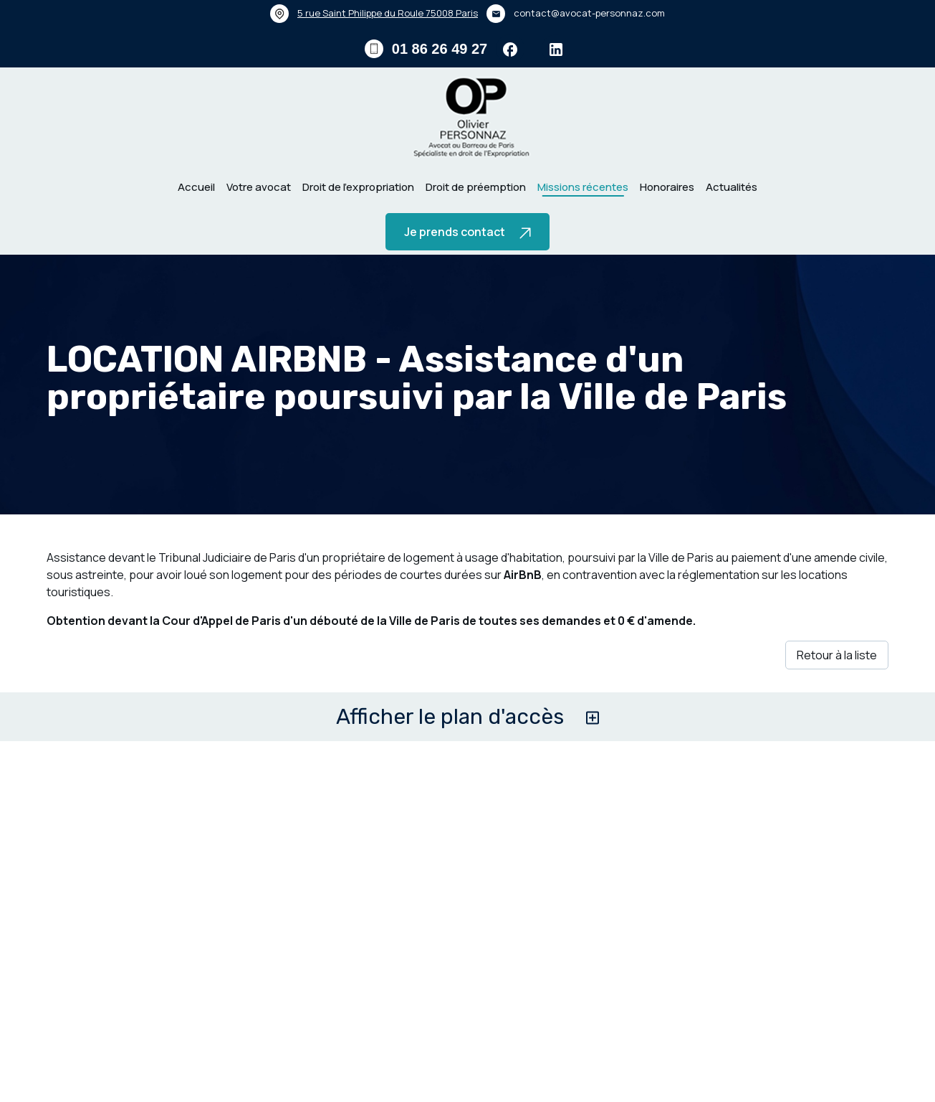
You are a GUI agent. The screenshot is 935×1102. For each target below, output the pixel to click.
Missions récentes (582, 186)
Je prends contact (467, 232)
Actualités (731, 186)
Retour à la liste (837, 655)
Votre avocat (258, 186)
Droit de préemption (476, 186)
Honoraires (667, 186)
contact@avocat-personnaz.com (589, 12)
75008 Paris (387, 12)
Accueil (196, 186)
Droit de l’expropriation (358, 186)
